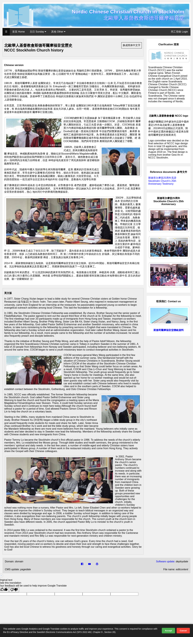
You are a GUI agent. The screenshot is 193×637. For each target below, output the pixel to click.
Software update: (165, 561)
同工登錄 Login (179, 31)
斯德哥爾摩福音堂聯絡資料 (168, 330)
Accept (168, 630)
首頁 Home (18, 31)
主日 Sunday (38, 31)
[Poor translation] (14, 589)
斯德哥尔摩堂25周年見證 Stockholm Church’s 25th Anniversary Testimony (162, 180)
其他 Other (58, 31)
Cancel (183, 630)
